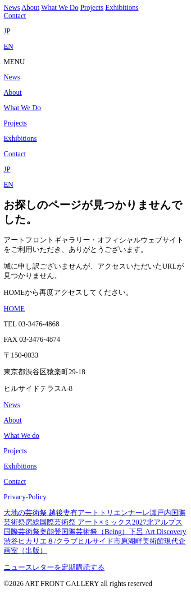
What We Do (59, 7)
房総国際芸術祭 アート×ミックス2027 (85, 522)
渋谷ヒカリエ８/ (30, 541)
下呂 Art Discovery (157, 531)
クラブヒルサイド (85, 541)
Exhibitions (122, 7)
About (31, 7)
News (12, 7)
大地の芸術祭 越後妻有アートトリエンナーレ (77, 512)
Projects (92, 7)
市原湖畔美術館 (139, 541)
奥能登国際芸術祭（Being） (84, 531)
